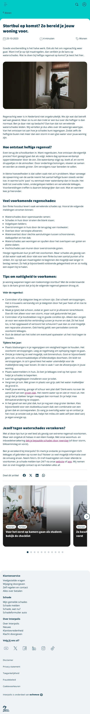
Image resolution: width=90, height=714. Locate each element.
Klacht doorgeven (12, 634)
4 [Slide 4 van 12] (36, 552)
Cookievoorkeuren (11, 686)
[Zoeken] (77, 4)
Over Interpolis (11, 623)
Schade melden (11, 605)
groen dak (30, 392)
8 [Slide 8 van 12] (50, 552)
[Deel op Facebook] (24, 475)
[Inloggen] (84, 4)
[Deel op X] (30, 475)
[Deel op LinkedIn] (37, 475)
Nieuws (7, 627)
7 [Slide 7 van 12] (47, 552)
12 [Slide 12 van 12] (64, 552)
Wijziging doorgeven (14, 584)
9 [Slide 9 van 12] (54, 552)
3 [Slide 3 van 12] (33, 552)
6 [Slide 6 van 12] (43, 552)
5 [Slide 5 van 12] (40, 552)
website (60, 461)
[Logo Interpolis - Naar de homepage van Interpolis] (18, 4)
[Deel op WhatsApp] (43, 475)
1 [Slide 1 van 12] (26, 552)
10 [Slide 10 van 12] (57, 552)
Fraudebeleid (9, 679)
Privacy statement (11, 666)
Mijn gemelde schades (15, 602)
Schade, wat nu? (12, 609)
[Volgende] (87, 516)
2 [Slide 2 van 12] (29, 552)
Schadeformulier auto (15, 612)
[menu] (5, 4)
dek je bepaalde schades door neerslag (47, 440)
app (70, 461)
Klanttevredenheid (13, 630)
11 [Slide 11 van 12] (61, 552)
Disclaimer (8, 660)
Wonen (8, 12)
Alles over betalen (12, 590)
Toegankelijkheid (11, 673)
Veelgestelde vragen (14, 580)
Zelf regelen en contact (15, 587)
